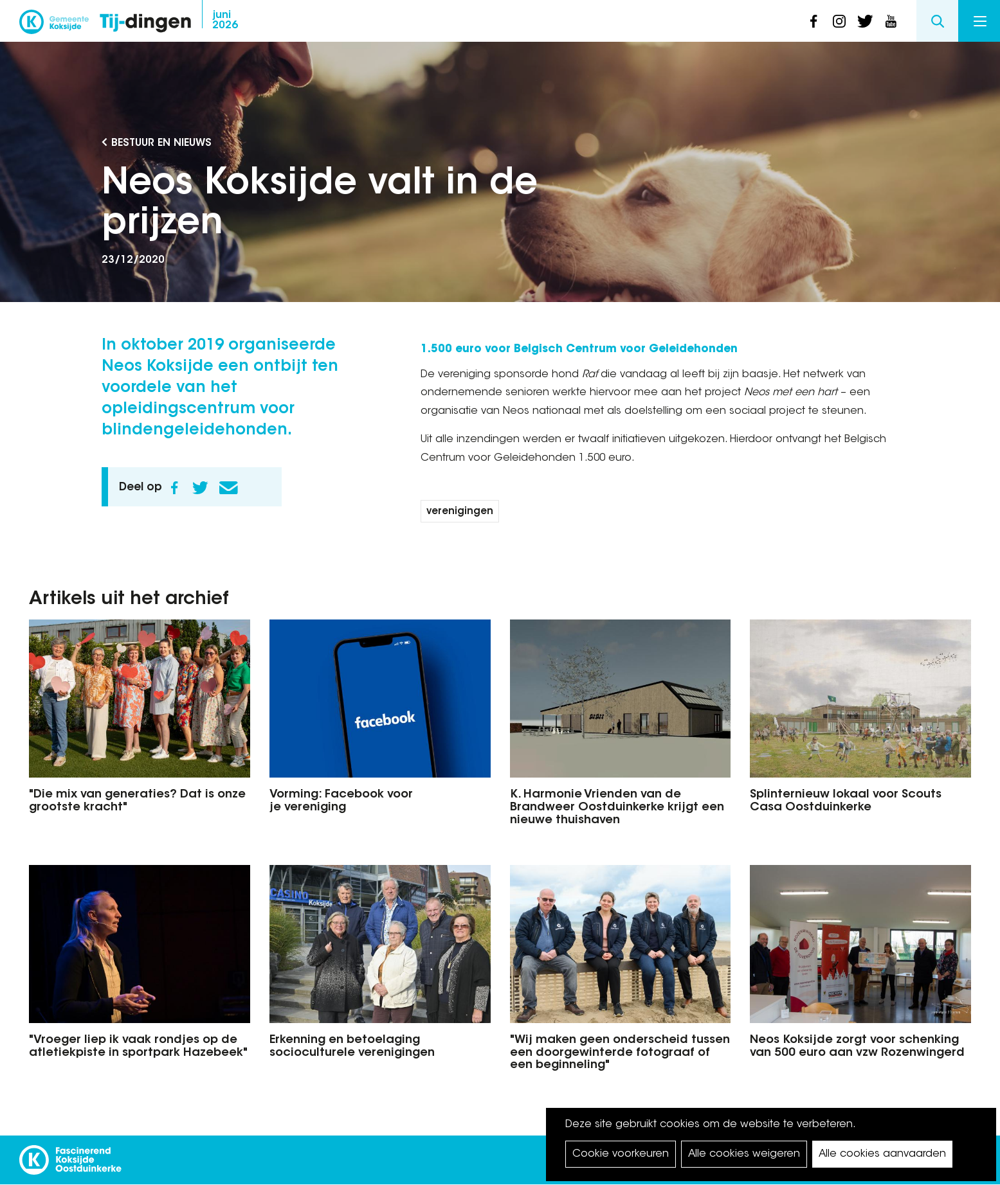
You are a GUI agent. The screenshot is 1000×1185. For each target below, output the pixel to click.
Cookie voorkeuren (620, 1154)
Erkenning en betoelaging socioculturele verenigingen (352, 1047)
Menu (980, 21)
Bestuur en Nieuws (161, 143)
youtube (891, 21)
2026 (225, 20)
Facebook (175, 488)
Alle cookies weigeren (744, 1154)
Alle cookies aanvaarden (882, 1154)
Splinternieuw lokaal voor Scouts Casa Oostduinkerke (845, 801)
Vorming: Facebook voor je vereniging (341, 801)
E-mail (229, 488)
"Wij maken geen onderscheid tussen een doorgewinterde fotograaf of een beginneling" (620, 1053)
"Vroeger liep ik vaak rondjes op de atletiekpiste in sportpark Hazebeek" (138, 1047)
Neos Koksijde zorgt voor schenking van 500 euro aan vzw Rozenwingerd (857, 1047)
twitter (865, 21)
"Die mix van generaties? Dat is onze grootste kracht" (137, 801)
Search (937, 21)
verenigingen (459, 512)
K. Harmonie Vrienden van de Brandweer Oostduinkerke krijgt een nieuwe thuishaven (617, 807)
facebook (813, 21)
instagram (839, 21)
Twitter (201, 488)
